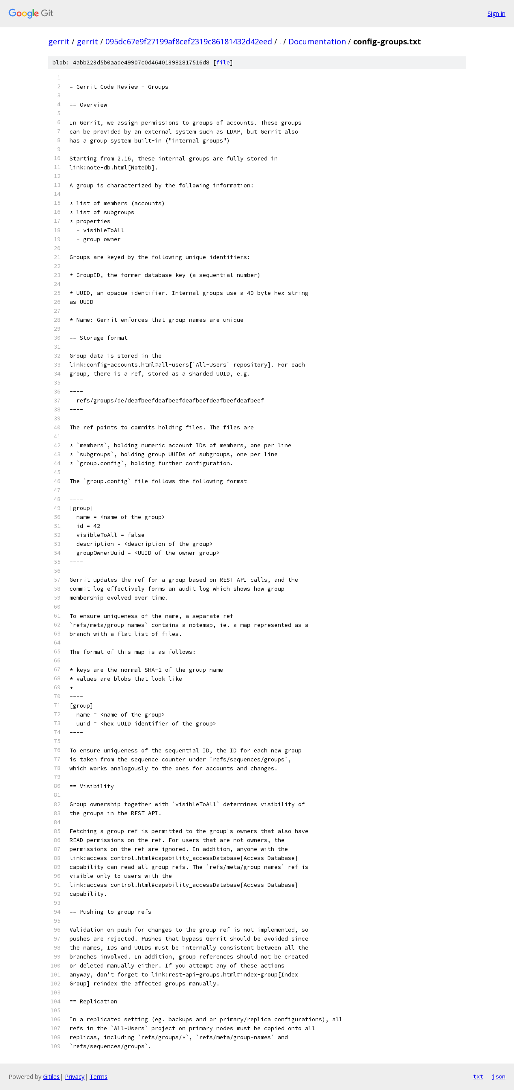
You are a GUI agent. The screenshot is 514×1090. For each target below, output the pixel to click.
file (223, 62)
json (498, 1076)
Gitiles (51, 1077)
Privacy (74, 1077)
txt (478, 1076)
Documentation (317, 41)
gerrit (59, 41)
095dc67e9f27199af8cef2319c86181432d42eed (188, 41)
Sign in (496, 13)
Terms (98, 1077)
